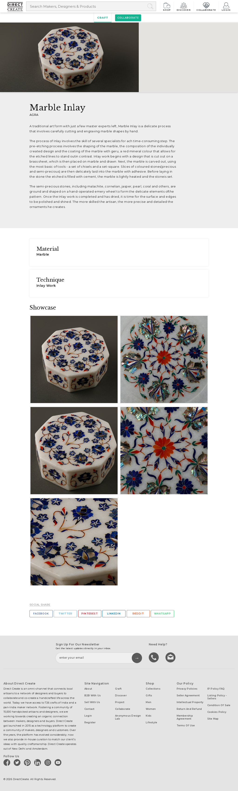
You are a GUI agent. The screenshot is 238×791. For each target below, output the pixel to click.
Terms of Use (186, 725)
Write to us (171, 657)
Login (226, 6)
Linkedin (114, 613)
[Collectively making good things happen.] (16, 7)
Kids (148, 715)
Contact (89, 709)
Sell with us (92, 702)
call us (154, 657)
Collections (153, 688)
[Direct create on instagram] (48, 762)
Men (148, 702)
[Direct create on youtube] (59, 762)
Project (120, 702)
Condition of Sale (219, 705)
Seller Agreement (188, 695)
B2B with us (92, 695)
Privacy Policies (187, 688)
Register (90, 722)
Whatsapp (162, 613)
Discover (184, 6)
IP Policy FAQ (216, 688)
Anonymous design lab (128, 717)
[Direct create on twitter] (18, 762)
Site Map (213, 718)
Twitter (65, 613)
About (88, 688)
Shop (167, 6)
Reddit (138, 613)
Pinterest (89, 613)
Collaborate (206, 6)
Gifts (149, 695)
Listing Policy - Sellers (217, 697)
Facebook (41, 613)
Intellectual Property (190, 702)
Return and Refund (189, 709)
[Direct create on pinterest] (28, 762)
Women (151, 709)
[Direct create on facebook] (7, 762)
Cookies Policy (216, 712)
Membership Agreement (185, 717)
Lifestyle (151, 722)
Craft (102, 17)
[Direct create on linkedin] (38, 762)
